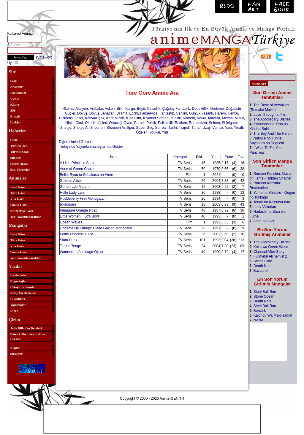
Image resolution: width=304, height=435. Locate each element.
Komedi (189, 118)
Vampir (217, 128)
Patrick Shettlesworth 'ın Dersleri (27, 336)
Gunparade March (74, 187)
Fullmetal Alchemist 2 (270, 256)
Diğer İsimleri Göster (75, 142)
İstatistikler (18, 92)
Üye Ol (12, 63)
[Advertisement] (77, 10)
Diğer (14, 310)
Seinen (214, 123)
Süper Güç (144, 128)
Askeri (110, 109)
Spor (130, 128)
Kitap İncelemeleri (23, 293)
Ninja (69, 123)
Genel (14, 140)
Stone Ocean (264, 296)
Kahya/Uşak (94, 118)
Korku (201, 118)
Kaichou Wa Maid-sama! (273, 315)
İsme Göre (17, 187)
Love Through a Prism (271, 114)
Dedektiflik (200, 109)
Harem (220, 113)
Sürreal (161, 128)
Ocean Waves (71, 222)
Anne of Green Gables (77, 169)
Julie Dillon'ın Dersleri (26, 328)
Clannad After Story (269, 252)
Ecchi (133, 113)
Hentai (233, 113)
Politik (151, 123)
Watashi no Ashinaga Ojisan (82, 252)
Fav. (241, 157)
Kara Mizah (115, 118)
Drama (122, 113)
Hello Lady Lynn (73, 192)
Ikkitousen (68, 204)
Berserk (260, 311)
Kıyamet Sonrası (156, 118)
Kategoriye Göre (22, 210)
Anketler (16, 86)
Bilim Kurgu (126, 109)
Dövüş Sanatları (102, 113)
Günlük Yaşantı (201, 113)
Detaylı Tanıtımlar (23, 287)
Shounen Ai (116, 128)
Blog (13, 80)
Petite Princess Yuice (77, 234)
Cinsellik (153, 109)
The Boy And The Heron (273, 133)
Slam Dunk (68, 240)
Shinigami (230, 123)
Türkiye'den (19, 145)
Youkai (154, 132)
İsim (113, 157)
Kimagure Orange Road (79, 210)
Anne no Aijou (264, 221)
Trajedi (184, 128)
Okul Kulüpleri (96, 123)
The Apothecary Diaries (272, 119)
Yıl (213, 157)
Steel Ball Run (265, 292)
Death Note (263, 266)
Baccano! (261, 271)
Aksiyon (81, 109)
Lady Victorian (265, 207)
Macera (214, 118)
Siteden (15, 157)
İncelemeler (18, 275)
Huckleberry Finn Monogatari (83, 198)
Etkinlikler (18, 299)
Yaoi (228, 128)
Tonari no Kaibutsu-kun (272, 202)
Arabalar (96, 109)
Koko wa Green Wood (271, 247)
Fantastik (166, 113)
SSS (13, 110)
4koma (68, 109)
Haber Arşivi (19, 163)
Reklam (181, 123)
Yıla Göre (17, 199)
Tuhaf (195, 128)
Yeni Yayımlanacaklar (25, 216)
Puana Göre (18, 205)
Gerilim (181, 113)
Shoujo (65, 128)
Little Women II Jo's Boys (80, 216)
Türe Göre (17, 193)
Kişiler (15, 348)
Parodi (139, 123)
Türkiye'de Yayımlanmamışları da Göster (91, 147)
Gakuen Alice (70, 181)
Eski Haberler (20, 169)
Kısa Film (133, 118)
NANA (258, 320)
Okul (79, 123)
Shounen (97, 128)
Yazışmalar (18, 305)
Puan (229, 157)
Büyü (141, 109)
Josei (79, 118)
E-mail (15, 116)
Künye (15, 104)
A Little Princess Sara (77, 163)
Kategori (180, 157)
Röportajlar (18, 281)
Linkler (15, 122)
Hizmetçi (66, 118)
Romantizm (198, 123)
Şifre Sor (44, 57)
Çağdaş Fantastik (176, 109)
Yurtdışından (19, 151)
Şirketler (16, 353)
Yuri (165, 132)
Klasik (176, 118)
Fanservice (149, 113)
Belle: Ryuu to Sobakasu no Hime (86, 175)
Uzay (206, 128)
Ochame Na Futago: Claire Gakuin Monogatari (96, 228)
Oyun (128, 123)
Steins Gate (263, 261)
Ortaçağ (115, 123)
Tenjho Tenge (70, 246)
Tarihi (172, 128)
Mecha (227, 118)
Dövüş (82, 113)
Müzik (239, 118)
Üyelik (15, 98)
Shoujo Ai (80, 128)
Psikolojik (165, 123)
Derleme (217, 109)
